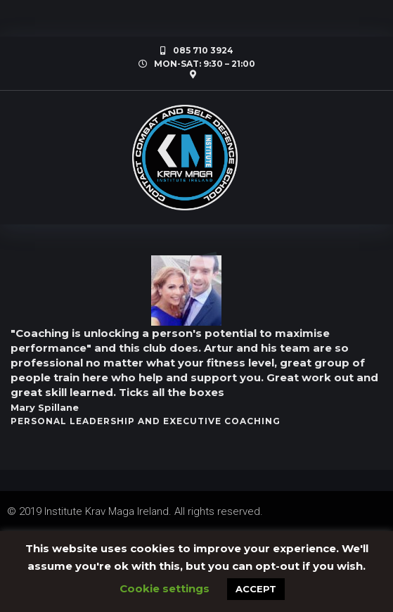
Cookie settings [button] (165, 588)
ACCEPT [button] (256, 588)
